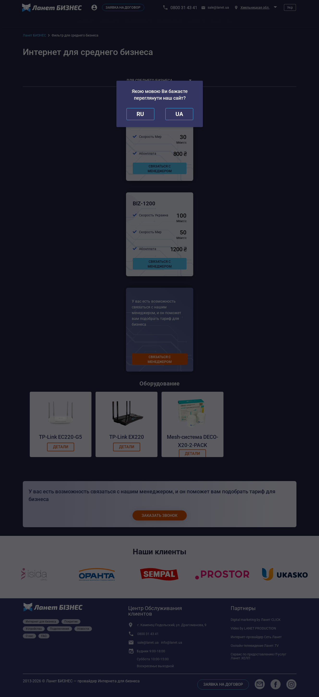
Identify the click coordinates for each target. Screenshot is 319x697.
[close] (140, 114)
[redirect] (179, 114)
